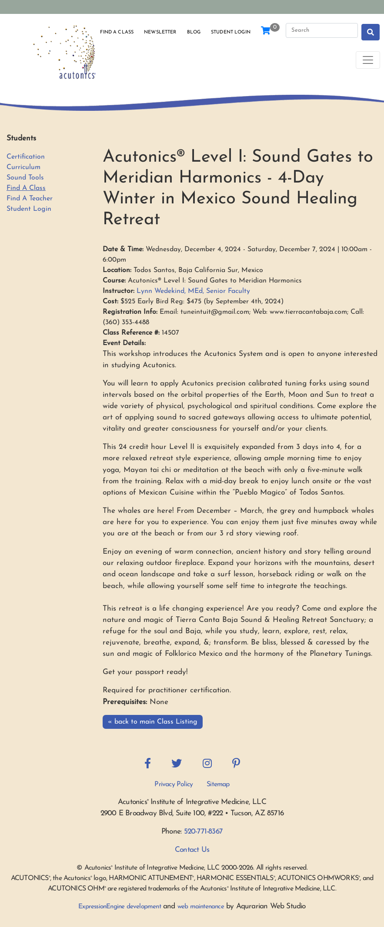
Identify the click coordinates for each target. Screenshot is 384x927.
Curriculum (23, 167)
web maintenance (200, 907)
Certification (26, 156)
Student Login (230, 32)
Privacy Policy (173, 784)
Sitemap (218, 784)
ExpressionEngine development (119, 907)
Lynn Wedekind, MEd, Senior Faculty (193, 291)
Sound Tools (25, 177)
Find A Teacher (30, 198)
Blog (194, 32)
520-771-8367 (203, 831)
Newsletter (160, 32)
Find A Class (26, 188)
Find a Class (117, 32)
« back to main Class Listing (152, 721)
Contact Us (192, 850)
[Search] (322, 30)
